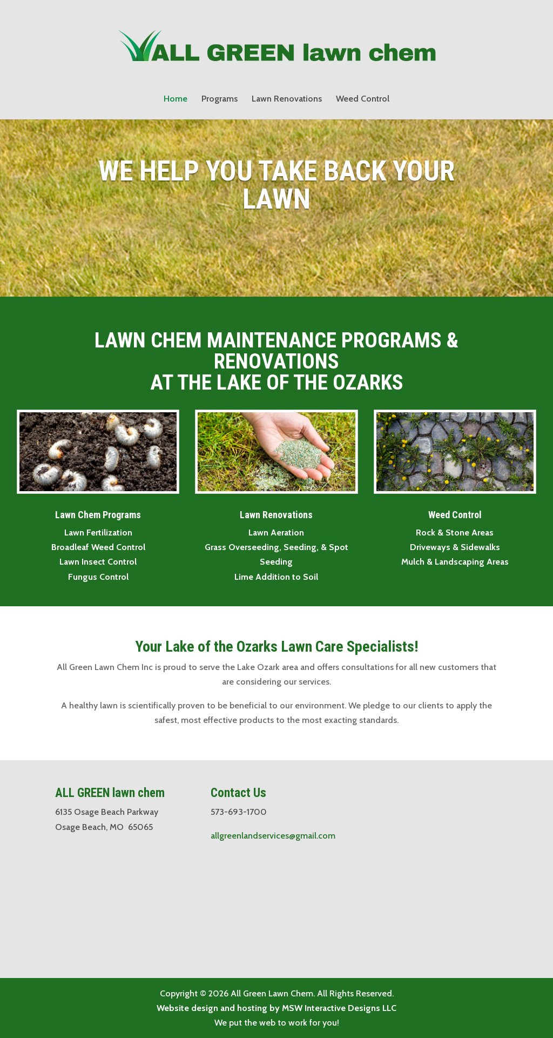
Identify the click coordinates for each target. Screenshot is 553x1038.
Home (175, 99)
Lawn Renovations (287, 99)
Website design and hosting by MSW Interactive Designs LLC (276, 1008)
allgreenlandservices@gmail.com (273, 836)
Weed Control (362, 99)
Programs (219, 99)
